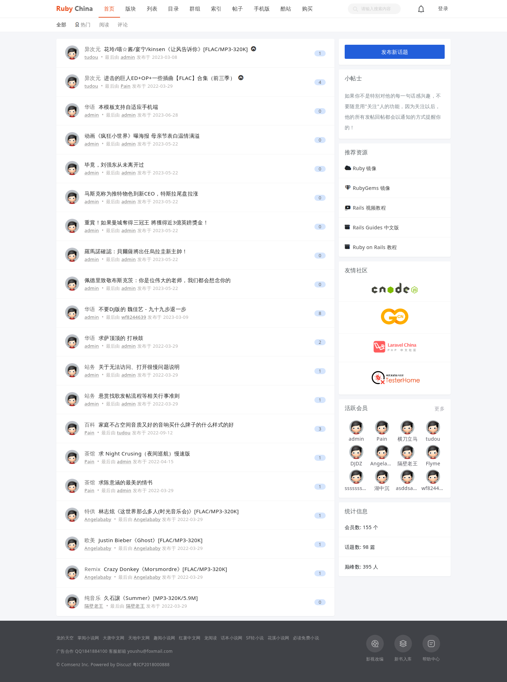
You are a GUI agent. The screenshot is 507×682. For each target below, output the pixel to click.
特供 (89, 511)
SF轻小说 (255, 638)
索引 (216, 9)
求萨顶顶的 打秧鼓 (121, 337)
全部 (61, 24)
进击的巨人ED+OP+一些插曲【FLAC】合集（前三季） (169, 77)
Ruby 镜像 (364, 168)
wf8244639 (133, 317)
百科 (89, 424)
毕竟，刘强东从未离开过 (114, 164)
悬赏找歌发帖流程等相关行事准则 (139, 395)
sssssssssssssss (356, 488)
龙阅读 (210, 638)
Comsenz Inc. (75, 665)
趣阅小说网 (164, 638)
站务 (89, 366)
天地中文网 (139, 638)
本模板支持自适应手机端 (128, 106)
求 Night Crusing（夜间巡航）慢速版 (144, 453)
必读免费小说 (306, 638)
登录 (443, 8)
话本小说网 (232, 638)
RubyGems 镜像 (371, 188)
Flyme (433, 463)
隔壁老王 (94, 606)
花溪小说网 (278, 638)
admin (128, 57)
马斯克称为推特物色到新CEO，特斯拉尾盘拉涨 (141, 193)
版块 (130, 9)
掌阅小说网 (88, 638)
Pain (126, 86)
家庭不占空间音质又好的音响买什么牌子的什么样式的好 (166, 424)
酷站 (286, 9)
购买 (307, 9)
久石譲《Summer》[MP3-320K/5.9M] (151, 597)
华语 (89, 106)
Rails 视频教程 (369, 207)
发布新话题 (394, 51)
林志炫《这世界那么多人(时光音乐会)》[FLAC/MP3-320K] (169, 511)
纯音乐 (92, 597)
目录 (173, 9)
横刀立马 (408, 438)
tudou (91, 57)
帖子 (237, 9)
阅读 (104, 24)
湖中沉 (381, 488)
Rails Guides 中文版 (376, 227)
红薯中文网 (190, 638)
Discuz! (124, 665)
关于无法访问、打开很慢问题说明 (139, 366)
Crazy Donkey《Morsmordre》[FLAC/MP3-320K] (165, 568)
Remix (92, 568)
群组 (194, 9)
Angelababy (97, 519)
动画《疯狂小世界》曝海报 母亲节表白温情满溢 (142, 135)
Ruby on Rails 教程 (375, 247)
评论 (123, 24)
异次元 (92, 48)
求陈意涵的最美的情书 (126, 482)
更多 (439, 408)
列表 (152, 9)
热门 (86, 24)
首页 (109, 9)
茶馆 (89, 453)
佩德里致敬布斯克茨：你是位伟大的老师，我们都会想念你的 (157, 280)
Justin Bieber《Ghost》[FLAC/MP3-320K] (151, 540)
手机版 (262, 9)
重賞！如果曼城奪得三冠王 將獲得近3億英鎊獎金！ (146, 222)
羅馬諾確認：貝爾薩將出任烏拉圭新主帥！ (136, 251)
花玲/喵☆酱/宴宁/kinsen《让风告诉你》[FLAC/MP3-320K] (176, 48)
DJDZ (356, 463)
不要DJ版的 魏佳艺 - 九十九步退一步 (143, 308)
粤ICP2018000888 (151, 665)
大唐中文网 (114, 638)
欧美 (89, 540)
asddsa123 (407, 488)
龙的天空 (65, 638)
